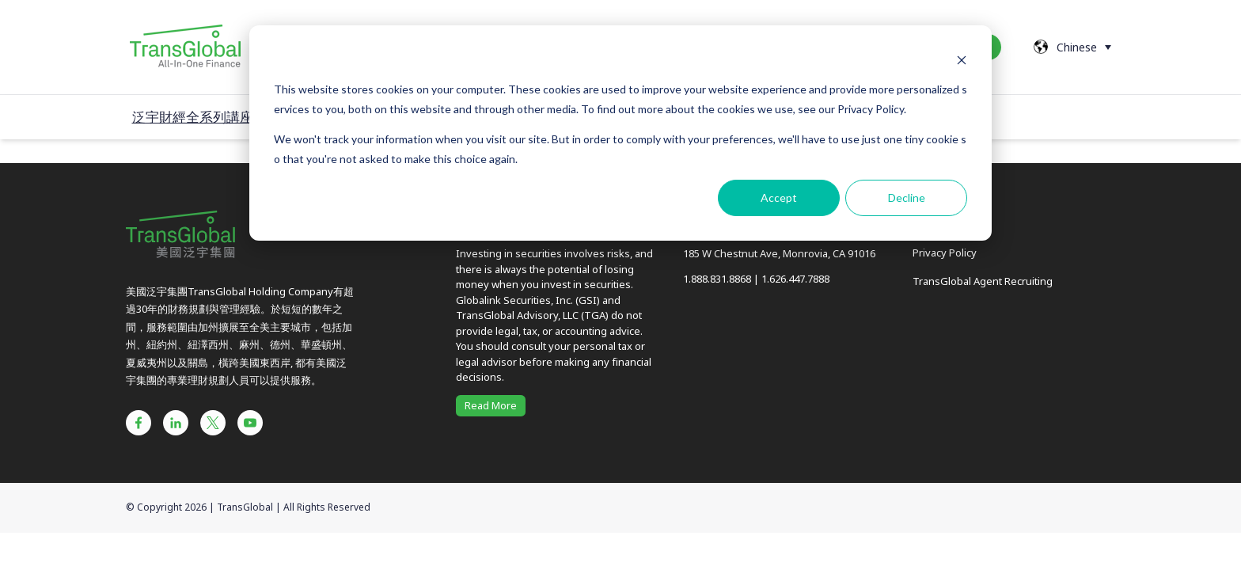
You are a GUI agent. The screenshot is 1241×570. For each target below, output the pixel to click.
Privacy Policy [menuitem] (945, 252)
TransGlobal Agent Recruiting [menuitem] (983, 281)
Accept (779, 197)
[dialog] (620, 133)
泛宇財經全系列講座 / (196, 117)
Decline (906, 197)
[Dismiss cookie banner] (961, 60)
